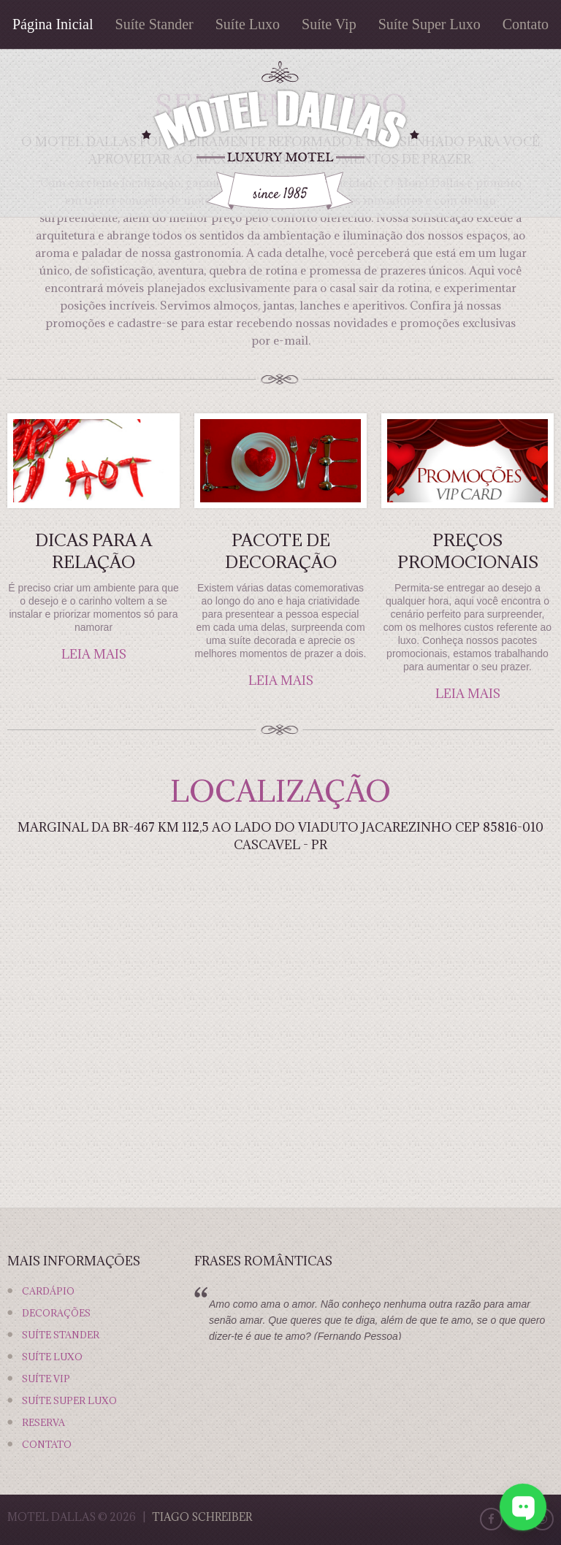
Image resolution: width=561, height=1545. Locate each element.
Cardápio (48, 1291)
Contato (526, 24)
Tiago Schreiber (202, 1517)
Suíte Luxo (247, 24)
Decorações (56, 1313)
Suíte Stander (154, 24)
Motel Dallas (51, 1517)
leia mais (93, 654)
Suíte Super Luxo (429, 24)
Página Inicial (53, 24)
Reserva (43, 1422)
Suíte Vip (329, 24)
